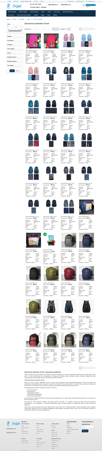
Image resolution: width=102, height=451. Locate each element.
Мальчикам (54, 427)
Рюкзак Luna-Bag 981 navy (84, 283)
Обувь (48, 15)
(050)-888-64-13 (66, 4)
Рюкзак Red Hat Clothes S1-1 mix (67, 216)
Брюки (22, 429)
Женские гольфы (24, 440)
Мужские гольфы (24, 442)
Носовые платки (55, 446)
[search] (81, 11)
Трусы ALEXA (11, 15)
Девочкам (53, 425)
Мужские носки (55, 436)
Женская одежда (12, 11)
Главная (9, 1)
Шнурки (38, 446)
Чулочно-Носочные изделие (24, 15)
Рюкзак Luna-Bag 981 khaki (31, 316)
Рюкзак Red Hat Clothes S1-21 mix (50, 116)
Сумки (38, 440)
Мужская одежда (23, 11)
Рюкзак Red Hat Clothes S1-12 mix (85, 183)
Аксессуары (57, 11)
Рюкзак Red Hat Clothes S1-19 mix (32, 150)
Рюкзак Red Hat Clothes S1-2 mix (85, 116)
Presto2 (54, 256)
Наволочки (54, 442)
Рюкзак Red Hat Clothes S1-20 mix (67, 116)
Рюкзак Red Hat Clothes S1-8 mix (67, 83)
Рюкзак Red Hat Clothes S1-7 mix (67, 50)
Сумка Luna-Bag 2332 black (31, 249)
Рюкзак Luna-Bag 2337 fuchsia (31, 50)
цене (49, 29)
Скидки (42, 15)
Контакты (36, 1)
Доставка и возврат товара (26, 1)
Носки (42, 11)
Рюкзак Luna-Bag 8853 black (84, 316)
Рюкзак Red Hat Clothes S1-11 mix (32, 216)
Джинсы (38, 433)
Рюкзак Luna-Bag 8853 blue (66, 316)
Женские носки (55, 434)
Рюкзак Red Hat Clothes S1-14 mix (50, 183)
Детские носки (54, 432)
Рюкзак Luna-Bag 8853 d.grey (49, 316)
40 (69, 29)
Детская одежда (34, 11)
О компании (15, 1)
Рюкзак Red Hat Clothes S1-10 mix (50, 216)
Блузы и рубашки (24, 427)
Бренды (55, 15)
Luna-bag (36, 55)
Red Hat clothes (72, 55)
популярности (36, 29)
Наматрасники (54, 444)
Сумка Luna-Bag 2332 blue (84, 216)
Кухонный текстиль (55, 440)
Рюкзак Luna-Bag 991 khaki (48, 283)
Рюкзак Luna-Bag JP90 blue (84, 249)
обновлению (55, 29)
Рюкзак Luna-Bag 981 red (66, 283)
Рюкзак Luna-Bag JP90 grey (66, 249)
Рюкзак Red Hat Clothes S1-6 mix (85, 50)
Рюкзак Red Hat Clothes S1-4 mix (85, 83)
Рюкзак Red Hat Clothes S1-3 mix (32, 116)
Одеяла (53, 448)
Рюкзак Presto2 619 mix (47, 249)
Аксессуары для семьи (41, 442)
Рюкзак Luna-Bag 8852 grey (66, 349)
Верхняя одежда (24, 431)
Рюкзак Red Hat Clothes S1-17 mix (67, 150)
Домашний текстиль (68, 11)
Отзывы (41, 1)
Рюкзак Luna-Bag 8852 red (31, 349)
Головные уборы (24, 433)
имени (43, 29)
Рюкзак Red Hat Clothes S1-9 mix (49, 83)
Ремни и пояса (39, 444)
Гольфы (49, 11)
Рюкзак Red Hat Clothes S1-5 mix (32, 83)
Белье (22, 425)
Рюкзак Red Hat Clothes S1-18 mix (50, 150)
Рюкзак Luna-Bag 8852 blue (84, 349)
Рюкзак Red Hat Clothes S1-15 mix (32, 183)
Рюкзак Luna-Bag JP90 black (31, 283)
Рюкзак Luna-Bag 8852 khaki (48, 349)
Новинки (36, 15)
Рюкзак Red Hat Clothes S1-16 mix (85, 150)
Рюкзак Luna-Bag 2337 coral (48, 50)
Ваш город (70, 1)
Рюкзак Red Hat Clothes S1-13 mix (67, 183)
